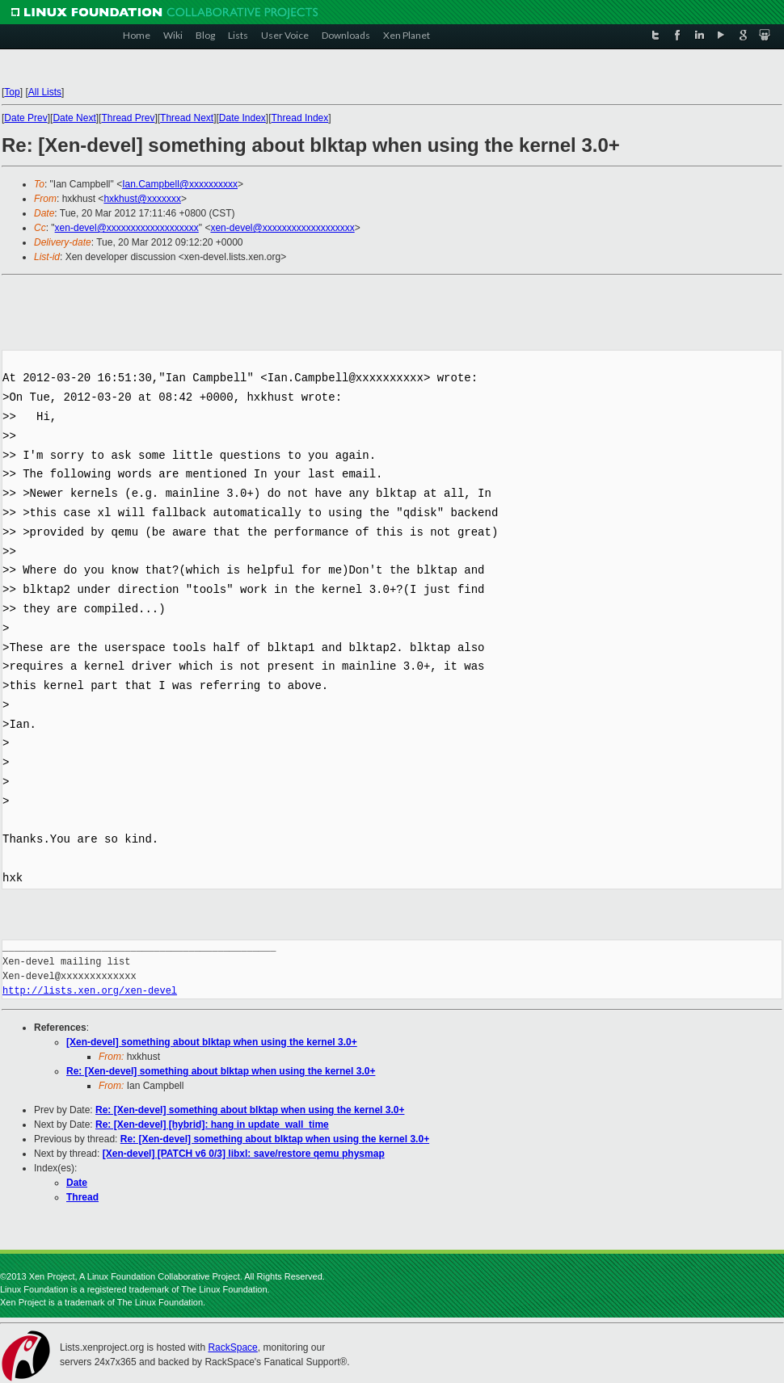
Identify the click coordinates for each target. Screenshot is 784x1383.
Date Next (74, 118)
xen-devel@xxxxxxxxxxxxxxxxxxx (127, 227)
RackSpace (232, 1347)
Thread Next (186, 118)
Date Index (242, 118)
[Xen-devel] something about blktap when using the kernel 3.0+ (211, 1042)
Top (11, 92)
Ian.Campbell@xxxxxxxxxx (180, 184)
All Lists (44, 92)
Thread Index (300, 118)
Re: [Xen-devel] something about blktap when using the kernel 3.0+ (220, 1071)
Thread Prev (127, 118)
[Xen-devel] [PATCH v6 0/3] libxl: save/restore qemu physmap (244, 1153)
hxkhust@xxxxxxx (142, 198)
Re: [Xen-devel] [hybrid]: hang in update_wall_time (212, 1124)
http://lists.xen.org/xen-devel (89, 991)
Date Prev (25, 118)
